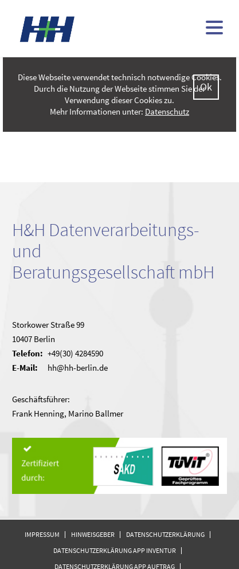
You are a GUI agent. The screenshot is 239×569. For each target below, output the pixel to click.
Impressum (42, 534)
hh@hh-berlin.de (78, 367)
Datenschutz (167, 111)
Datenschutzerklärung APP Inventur (114, 550)
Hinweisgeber (93, 534)
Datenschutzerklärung (165, 534)
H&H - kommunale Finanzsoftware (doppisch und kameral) (47, 28)
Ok (206, 86)
